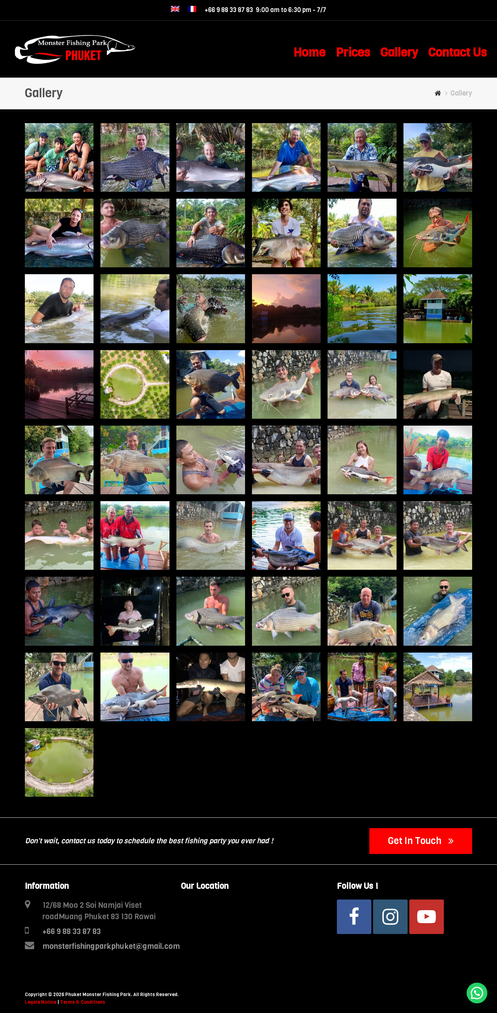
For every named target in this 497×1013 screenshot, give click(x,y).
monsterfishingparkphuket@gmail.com (111, 946)
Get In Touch (421, 841)
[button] (477, 993)
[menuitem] (175, 10)
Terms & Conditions (82, 1002)
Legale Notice (40, 1002)
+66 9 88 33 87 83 (71, 931)
